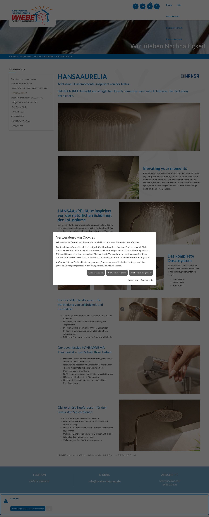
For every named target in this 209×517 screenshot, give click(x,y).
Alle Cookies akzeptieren (141, 269)
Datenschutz (147, 276)
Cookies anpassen (95, 269)
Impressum (133, 276)
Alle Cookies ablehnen (117, 269)
